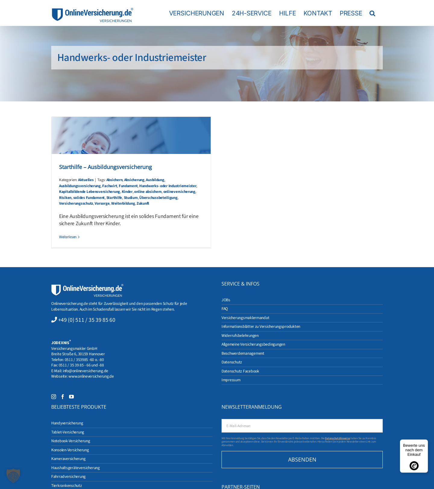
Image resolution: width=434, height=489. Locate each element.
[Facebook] (62, 396)
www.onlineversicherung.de (91, 376)
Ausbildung (155, 180)
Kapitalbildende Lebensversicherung (89, 191)
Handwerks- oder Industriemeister (168, 186)
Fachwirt (109, 186)
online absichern (148, 191)
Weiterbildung (123, 203)
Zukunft (143, 203)
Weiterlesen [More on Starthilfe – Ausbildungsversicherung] (68, 237)
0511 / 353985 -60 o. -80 (84, 360)
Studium (131, 197)
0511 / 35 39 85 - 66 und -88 (81, 365)
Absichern (114, 180)
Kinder (127, 191)
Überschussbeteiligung (158, 197)
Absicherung (134, 180)
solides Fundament (89, 197)
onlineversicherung (179, 191)
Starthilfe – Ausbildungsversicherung (105, 167)
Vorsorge (102, 203)
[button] (372, 13)
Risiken (65, 197)
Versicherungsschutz (76, 203)
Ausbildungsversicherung (80, 186)
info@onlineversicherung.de (85, 371)
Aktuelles (86, 180)
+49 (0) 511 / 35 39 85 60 (86, 320)
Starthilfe (114, 197)
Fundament (128, 186)
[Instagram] (53, 396)
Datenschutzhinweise (337, 438)
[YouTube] (71, 396)
